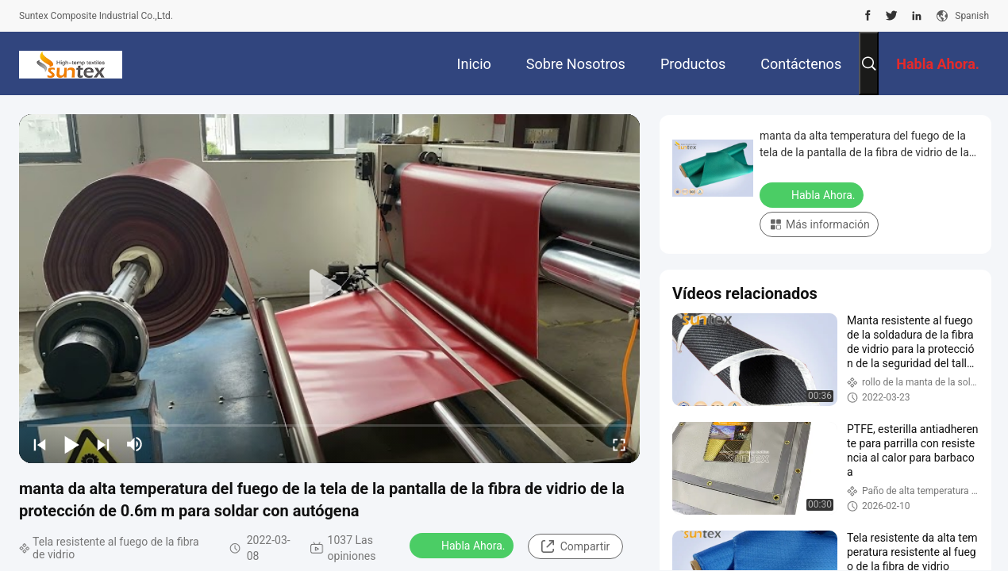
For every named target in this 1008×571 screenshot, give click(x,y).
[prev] (40, 444)
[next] (103, 444)
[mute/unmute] (135, 444)
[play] (329, 288)
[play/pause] (71, 444)
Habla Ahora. (463, 545)
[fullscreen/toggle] (619, 444)
